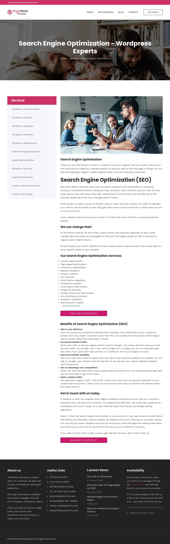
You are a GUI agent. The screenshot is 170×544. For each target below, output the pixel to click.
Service (74, 58)
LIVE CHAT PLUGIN (59, 482)
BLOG (121, 12)
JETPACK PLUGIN (58, 477)
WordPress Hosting (22, 118)
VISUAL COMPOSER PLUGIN (64, 506)
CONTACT (133, 12)
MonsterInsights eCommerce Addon (102, 498)
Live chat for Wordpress (99, 476)
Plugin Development (22, 177)
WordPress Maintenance (24, 143)
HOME (90, 12)
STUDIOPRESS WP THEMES (64, 501)
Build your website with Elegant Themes (103, 510)
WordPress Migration (22, 126)
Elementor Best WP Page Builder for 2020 (104, 487)
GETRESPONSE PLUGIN (61, 486)
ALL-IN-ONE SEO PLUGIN (63, 491)
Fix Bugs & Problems (22, 135)
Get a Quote (153, 12)
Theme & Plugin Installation (26, 152)
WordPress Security (22, 169)
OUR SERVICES (105, 12)
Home (63, 58)
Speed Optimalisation (23, 160)
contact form (137, 484)
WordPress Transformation (26, 109)
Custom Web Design (22, 194)
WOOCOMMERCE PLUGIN (62, 496)
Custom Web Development (26, 186)
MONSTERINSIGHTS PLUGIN (64, 510)
